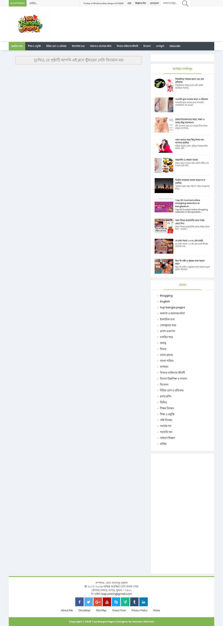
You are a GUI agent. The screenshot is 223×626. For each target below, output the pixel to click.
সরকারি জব (166, 432)
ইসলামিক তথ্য (78, 46)
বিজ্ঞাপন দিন (140, 3)
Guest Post (119, 610)
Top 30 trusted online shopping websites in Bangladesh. (187, 203)
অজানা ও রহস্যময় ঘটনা (101, 46)
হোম (129, 3)
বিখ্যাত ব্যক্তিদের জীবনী (127, 46)
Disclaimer (85, 610)
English (175, 46)
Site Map (101, 610)
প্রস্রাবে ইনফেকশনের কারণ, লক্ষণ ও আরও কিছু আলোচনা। (190, 121)
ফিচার (163, 349)
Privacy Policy (139, 610)
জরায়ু (163, 343)
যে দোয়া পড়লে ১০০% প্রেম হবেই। (189, 240)
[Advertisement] (146, 18)
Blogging (166, 296)
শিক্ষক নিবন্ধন (167, 408)
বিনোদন (147, 46)
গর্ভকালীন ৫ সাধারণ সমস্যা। (186, 159)
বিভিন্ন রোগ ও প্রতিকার (56, 46)
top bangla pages (172, 307)
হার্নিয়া (163, 444)
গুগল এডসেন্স (167, 331)
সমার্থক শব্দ (165, 426)
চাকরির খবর (17, 46)
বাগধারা (164, 367)
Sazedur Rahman (143, 621)
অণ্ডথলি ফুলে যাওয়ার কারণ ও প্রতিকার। (191, 99)
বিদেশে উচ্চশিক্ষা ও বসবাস (173, 379)
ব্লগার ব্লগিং (165, 396)
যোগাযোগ (154, 3)
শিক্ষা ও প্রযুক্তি (34, 46)
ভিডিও (163, 402)
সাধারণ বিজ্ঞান (167, 438)
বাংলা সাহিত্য (167, 361)
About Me (67, 610)
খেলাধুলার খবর (168, 325)
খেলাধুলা (160, 46)
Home (156, 610)
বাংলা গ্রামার (166, 355)
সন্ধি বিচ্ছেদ (166, 420)
